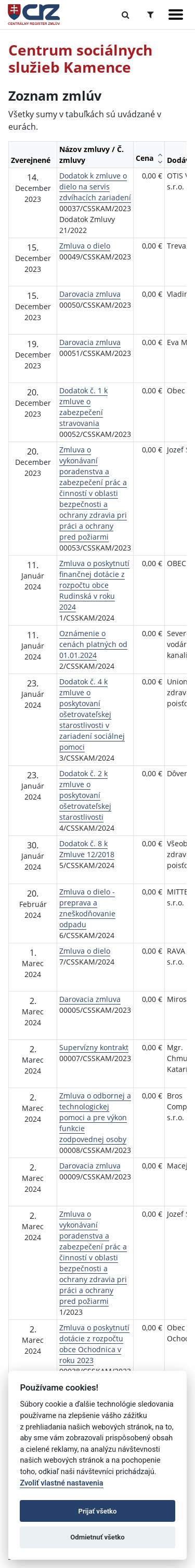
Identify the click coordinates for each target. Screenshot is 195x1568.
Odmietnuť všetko (97, 1537)
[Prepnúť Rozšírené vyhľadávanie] (150, 14)
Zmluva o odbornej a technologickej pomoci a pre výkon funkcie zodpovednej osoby (95, 1117)
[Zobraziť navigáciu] (176, 14)
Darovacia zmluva (90, 294)
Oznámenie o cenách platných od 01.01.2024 (93, 644)
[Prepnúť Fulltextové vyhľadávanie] (125, 14)
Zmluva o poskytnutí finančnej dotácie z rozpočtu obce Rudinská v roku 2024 (94, 585)
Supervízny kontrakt (93, 1047)
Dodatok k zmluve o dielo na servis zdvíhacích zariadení (95, 186)
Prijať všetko (98, 1511)
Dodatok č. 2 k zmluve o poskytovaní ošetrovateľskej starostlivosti (85, 795)
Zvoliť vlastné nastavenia (61, 1483)
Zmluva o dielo (84, 246)
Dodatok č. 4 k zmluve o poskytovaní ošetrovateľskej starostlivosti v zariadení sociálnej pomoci (92, 714)
